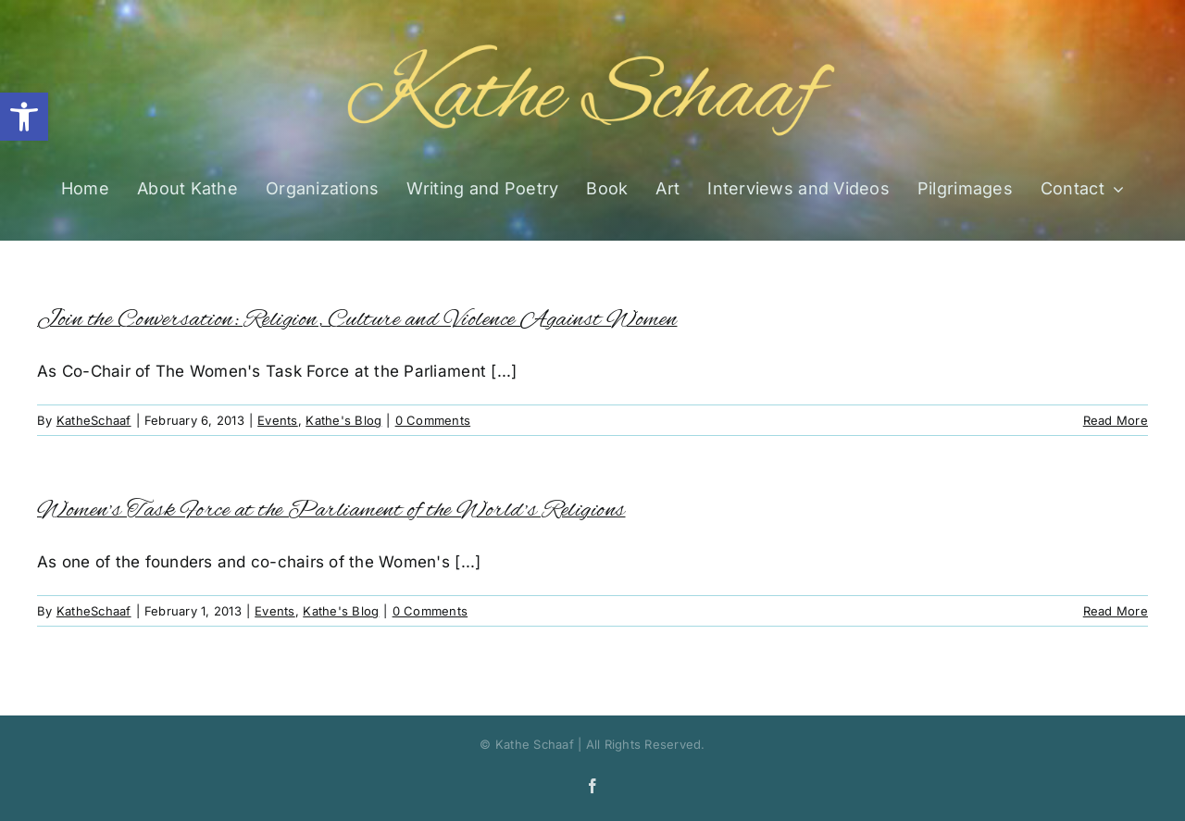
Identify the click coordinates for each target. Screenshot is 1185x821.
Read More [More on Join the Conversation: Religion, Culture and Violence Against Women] (1115, 420)
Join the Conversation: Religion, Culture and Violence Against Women (357, 320)
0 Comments (433, 420)
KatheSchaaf (93, 420)
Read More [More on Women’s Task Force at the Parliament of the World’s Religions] (1115, 610)
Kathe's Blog (343, 420)
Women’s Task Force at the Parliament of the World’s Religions (331, 510)
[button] (24, 117)
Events (277, 420)
